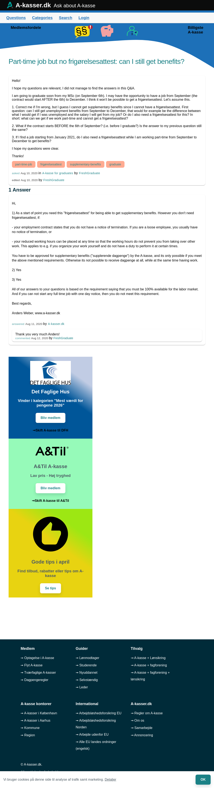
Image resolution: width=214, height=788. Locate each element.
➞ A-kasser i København (39, 713)
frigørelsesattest (51, 164)
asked (15, 173)
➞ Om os (137, 720)
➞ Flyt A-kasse (32, 665)
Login (83, 17)
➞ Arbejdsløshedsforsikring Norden (96, 724)
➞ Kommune (30, 728)
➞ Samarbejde (142, 728)
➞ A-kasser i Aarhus (35, 720)
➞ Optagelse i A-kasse (37, 658)
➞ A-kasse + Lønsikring (148, 658)
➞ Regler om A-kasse (147, 713)
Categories (42, 17)
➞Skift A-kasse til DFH (50, 430)
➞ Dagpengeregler (34, 680)
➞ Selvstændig (87, 680)
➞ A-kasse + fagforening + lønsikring (150, 676)
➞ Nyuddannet (86, 672)
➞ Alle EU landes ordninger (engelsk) (96, 745)
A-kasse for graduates (57, 173)
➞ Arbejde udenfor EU (92, 734)
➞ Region (28, 735)
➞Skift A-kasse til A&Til (50, 500)
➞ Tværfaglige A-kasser (38, 672)
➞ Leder (82, 687)
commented (22, 338)
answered (18, 324)
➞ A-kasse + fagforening (149, 665)
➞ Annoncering (142, 735)
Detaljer (110, 779)
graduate (115, 164)
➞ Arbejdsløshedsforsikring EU (98, 713)
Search (65, 17)
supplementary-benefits (85, 164)
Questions (16, 17)
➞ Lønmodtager (87, 658)
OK (203, 779)
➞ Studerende (86, 665)
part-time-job (23, 164)
